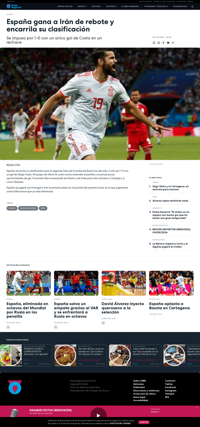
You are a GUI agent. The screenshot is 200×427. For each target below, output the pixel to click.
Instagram (170, 390)
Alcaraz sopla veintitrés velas (170, 200)
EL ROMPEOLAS (84, 346)
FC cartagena (181, 1)
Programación (180, 6)
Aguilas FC (157, 208)
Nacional (96, 6)
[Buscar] (191, 6)
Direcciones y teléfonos (146, 390)
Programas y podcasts (155, 6)
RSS (167, 397)
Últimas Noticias (159, 1)
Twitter (169, 384)
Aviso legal (139, 397)
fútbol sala (107, 299)
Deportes (110, 6)
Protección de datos (144, 393)
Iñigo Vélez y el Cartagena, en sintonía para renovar (170, 188)
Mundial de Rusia (28, 208)
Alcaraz (190, 1)
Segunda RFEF (158, 240)
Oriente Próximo (145, 1)
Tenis (154, 197)
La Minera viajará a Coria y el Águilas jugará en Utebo (170, 245)
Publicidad (139, 387)
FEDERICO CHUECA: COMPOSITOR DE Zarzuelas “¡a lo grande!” (36, 352)
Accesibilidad (140, 400)
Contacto (170, 380)
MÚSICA (27, 360)
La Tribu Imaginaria (130, 6)
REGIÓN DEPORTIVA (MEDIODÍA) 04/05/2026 (171, 231)
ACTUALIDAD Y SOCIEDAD (88, 360)
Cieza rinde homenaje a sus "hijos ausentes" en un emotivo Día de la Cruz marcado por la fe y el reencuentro (145, 352)
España (10, 14)
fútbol (155, 182)
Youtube (169, 393)
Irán (43, 208)
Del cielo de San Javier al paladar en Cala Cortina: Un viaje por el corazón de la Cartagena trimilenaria (91, 352)
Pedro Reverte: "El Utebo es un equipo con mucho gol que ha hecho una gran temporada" (170, 215)
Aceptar (144, 422)
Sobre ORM (139, 380)
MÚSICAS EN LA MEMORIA (34, 346)
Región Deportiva (160, 225)
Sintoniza (138, 384)
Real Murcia (171, 1)
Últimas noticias (64, 6)
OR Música (155, 412)
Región (81, 6)
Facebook (170, 387)
